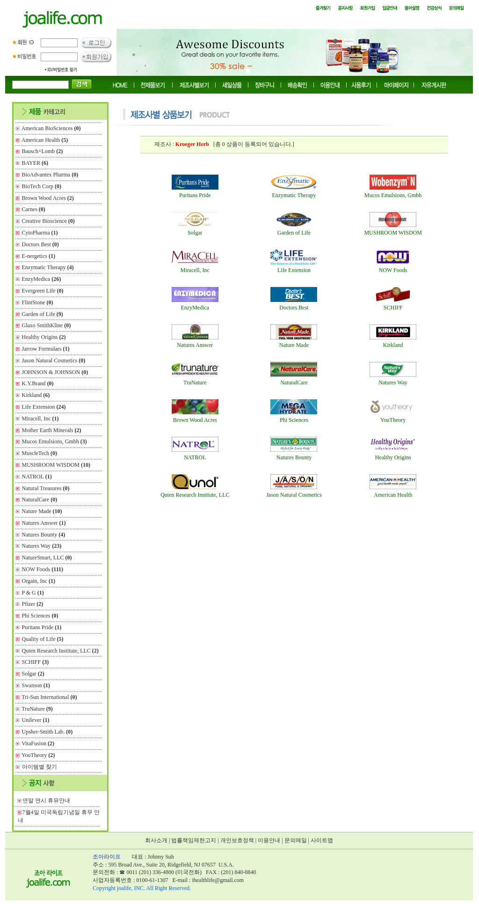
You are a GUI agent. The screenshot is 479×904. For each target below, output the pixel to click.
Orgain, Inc (38, 581)
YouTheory (38, 755)
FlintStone (37, 302)
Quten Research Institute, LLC (60, 650)
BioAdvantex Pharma (50, 174)
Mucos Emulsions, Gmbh (54, 441)
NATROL (37, 476)
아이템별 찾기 (39, 767)
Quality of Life (43, 639)
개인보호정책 (237, 840)
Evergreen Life (43, 290)
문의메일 (295, 840)
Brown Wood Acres (48, 198)
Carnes (33, 209)
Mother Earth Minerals (51, 430)
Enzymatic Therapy (48, 267)
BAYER (35, 163)
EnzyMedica (41, 279)
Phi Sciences (40, 615)
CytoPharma (40, 232)
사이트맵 (322, 840)
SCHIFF (35, 662)
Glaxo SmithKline (46, 325)
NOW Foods (42, 569)
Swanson (36, 685)
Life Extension (44, 407)
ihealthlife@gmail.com (218, 880)
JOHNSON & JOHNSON (55, 372)
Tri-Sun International (49, 697)
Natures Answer (44, 523)
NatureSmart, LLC (47, 557)
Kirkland (36, 395)
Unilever (36, 720)
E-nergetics (38, 256)
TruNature (37, 709)
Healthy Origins (44, 337)
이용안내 (269, 840)
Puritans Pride (42, 627)
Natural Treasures (46, 488)
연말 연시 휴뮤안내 (46, 800)
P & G (33, 592)
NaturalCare (40, 499)
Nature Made (42, 511)
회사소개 (156, 840)
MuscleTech (39, 453)
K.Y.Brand (38, 383)
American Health (45, 140)
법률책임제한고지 (193, 840)
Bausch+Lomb (42, 151)
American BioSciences (51, 128)
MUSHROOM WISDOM (56, 465)
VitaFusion (38, 743)
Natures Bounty (43, 534)
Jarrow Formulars (46, 348)
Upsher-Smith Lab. (47, 731)
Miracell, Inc (40, 418)
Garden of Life (42, 314)
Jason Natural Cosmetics (54, 360)
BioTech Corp (41, 186)
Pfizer (33, 604)
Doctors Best (40, 244)
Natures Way (42, 546)
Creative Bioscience (48, 221)
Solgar (33, 673)
